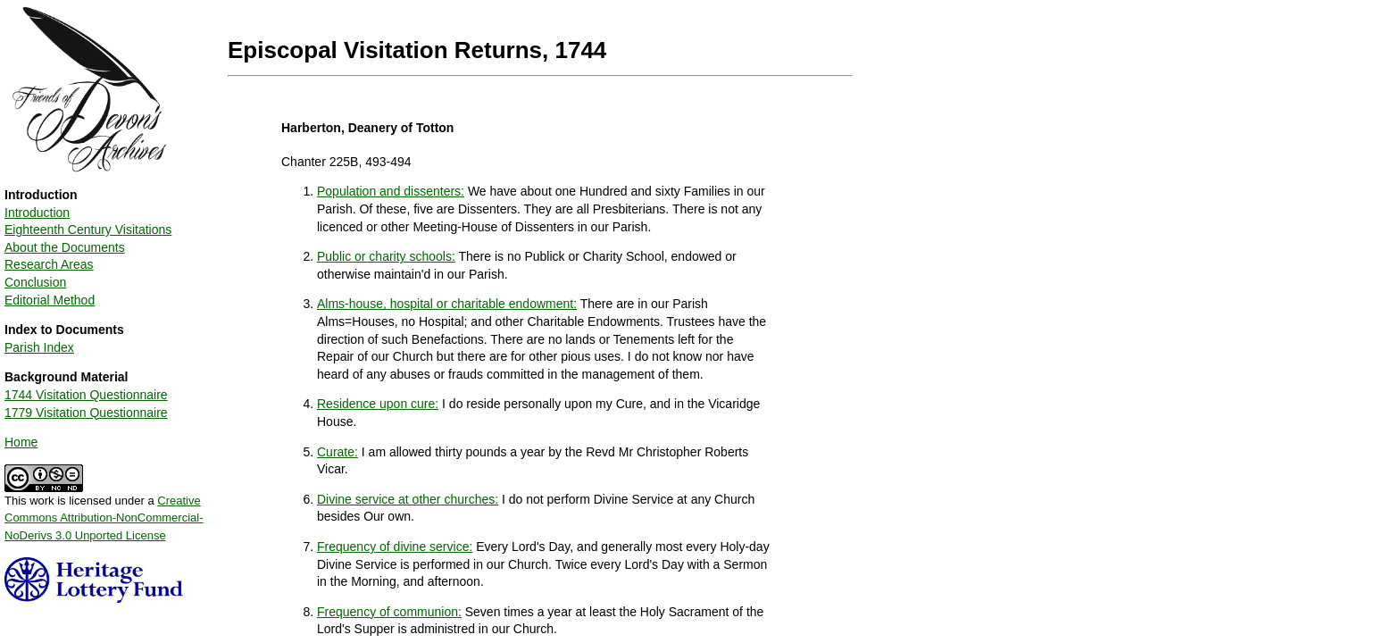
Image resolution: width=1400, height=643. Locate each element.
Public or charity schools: (386, 256)
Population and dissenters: (390, 191)
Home (21, 442)
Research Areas (49, 264)
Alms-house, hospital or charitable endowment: (447, 303)
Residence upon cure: (377, 404)
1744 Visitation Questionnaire (86, 395)
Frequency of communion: (389, 612)
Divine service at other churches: (407, 499)
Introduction (37, 212)
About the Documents (64, 247)
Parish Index (39, 347)
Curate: (337, 452)
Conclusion (35, 282)
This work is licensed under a (104, 511)
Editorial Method (49, 300)
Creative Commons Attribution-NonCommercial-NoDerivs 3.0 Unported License (104, 518)
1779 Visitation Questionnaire (86, 412)
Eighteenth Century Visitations (87, 229)
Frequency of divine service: (394, 546)
